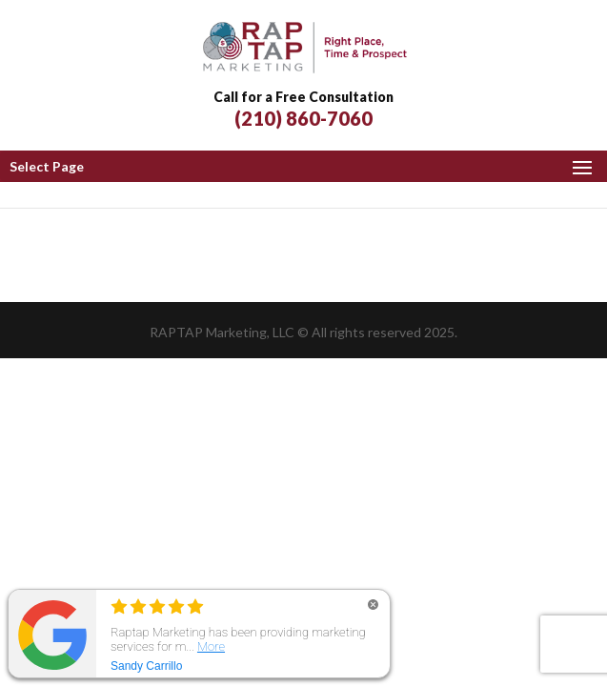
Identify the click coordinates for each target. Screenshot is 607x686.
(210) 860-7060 (303, 118)
